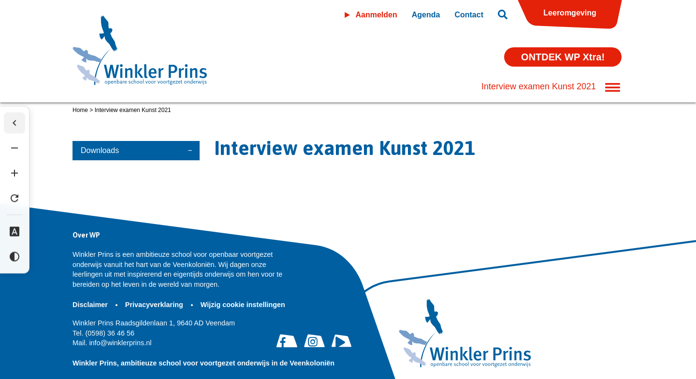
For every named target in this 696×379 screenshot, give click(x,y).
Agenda (426, 15)
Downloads (100, 150)
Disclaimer (91, 305)
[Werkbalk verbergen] (14, 122)
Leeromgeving (569, 13)
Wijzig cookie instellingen (243, 305)
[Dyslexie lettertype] (14, 231)
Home (80, 110)
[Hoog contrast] (14, 256)
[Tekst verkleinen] (14, 147)
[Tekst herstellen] (14, 198)
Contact (468, 15)
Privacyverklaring (155, 305)
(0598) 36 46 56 (103, 333)
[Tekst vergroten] (14, 172)
